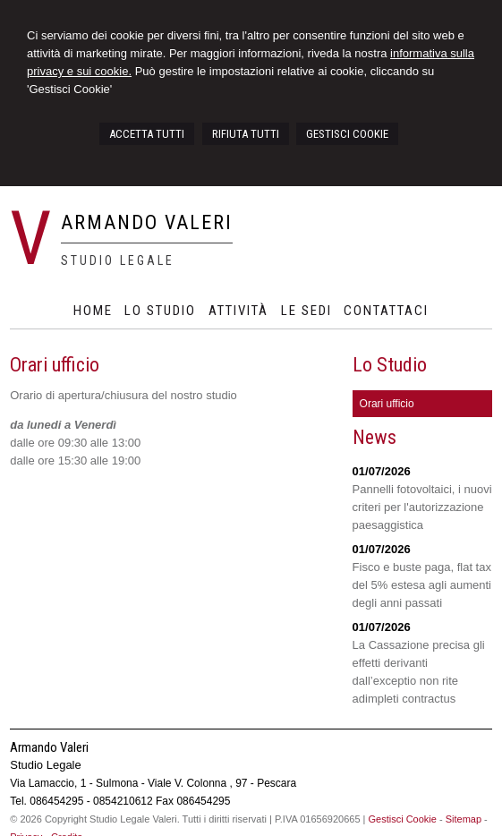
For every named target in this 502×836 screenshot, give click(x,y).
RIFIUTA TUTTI (245, 134)
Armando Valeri (147, 222)
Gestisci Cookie (403, 819)
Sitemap (463, 819)
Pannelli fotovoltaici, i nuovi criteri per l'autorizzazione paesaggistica (422, 507)
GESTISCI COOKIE (347, 134)
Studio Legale (117, 260)
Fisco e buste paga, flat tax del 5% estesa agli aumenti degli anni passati (422, 585)
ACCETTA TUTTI (146, 134)
